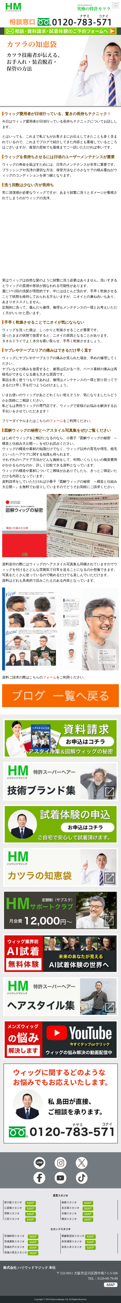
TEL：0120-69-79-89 (103, 1278)
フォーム (56, 421)
